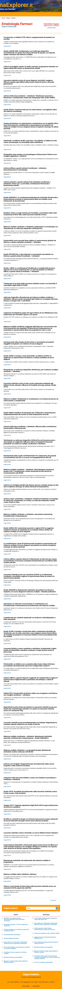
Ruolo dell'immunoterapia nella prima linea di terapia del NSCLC (46, 943)
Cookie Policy (36, 986)
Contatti (29, 977)
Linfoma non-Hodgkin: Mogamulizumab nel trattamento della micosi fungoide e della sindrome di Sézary (29, 764)
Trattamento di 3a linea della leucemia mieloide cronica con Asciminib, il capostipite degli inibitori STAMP (30, 284)
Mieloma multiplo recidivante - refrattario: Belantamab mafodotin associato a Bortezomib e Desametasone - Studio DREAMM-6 (28, 737)
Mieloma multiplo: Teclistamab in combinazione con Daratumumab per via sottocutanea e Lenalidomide (31, 399)
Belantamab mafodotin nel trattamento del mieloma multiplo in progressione (27, 861)
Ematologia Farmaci (17, 24)
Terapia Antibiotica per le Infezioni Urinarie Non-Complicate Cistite (16, 930)
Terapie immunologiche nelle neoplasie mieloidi (46, 933)
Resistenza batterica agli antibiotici (13, 957)
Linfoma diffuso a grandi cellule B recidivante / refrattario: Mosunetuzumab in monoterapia (25, 169)
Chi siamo (23, 977)
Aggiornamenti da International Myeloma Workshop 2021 (45, 938)
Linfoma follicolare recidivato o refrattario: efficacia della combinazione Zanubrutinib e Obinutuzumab (30, 427)
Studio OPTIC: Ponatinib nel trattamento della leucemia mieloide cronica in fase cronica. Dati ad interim (30, 792)
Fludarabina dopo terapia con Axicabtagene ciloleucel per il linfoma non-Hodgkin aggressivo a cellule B (30, 155)
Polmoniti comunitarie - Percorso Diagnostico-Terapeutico (16, 925)
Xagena (13, 18)
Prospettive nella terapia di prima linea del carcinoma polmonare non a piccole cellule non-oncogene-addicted (47, 957)
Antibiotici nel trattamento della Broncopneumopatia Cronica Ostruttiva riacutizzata (14, 919)
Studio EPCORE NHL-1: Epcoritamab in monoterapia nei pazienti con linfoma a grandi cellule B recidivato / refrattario (28, 255)
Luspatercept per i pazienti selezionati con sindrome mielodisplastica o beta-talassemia (30, 618)
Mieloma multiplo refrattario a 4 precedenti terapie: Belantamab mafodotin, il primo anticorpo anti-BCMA (27, 751)
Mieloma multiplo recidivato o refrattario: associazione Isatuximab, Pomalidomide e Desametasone (28, 515)
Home (3, 18)
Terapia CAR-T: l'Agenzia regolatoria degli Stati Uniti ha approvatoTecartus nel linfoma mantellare (31, 806)
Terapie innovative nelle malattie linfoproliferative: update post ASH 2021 (44, 929)
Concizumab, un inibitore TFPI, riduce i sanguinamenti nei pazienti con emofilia (29, 38)
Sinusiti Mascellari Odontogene (12, 934)
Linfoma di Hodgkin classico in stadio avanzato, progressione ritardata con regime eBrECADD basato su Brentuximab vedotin (31, 67)
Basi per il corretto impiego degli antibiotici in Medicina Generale (16, 962)
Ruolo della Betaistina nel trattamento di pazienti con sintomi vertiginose (17, 948)
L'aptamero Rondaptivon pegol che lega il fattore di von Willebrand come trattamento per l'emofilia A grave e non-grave (30, 313)
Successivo (53, 900)
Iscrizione (51, 27)
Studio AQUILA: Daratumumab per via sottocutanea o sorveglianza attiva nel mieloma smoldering (30, 110)
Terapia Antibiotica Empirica (11, 938)
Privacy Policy (26, 986)
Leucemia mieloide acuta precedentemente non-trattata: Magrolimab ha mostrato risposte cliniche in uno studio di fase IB (30, 723)
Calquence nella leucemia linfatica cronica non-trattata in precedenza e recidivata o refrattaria (30, 778)
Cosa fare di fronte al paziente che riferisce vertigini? (15, 953)
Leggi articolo (7, 46)
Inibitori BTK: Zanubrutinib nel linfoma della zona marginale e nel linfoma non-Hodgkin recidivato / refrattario (30, 694)
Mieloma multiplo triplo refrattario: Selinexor (20, 874)
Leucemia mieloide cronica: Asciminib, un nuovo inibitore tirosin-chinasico (31, 833)
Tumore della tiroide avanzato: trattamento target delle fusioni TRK (45, 919)
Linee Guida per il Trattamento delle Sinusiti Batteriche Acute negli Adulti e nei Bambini (15, 943)
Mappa (8, 18)
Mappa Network (36, 977)
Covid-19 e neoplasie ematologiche (43, 962)
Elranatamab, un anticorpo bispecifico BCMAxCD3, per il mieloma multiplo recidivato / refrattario (31, 370)
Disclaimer (52, 982)
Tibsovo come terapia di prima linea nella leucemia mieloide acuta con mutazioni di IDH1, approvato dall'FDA (30, 887)
